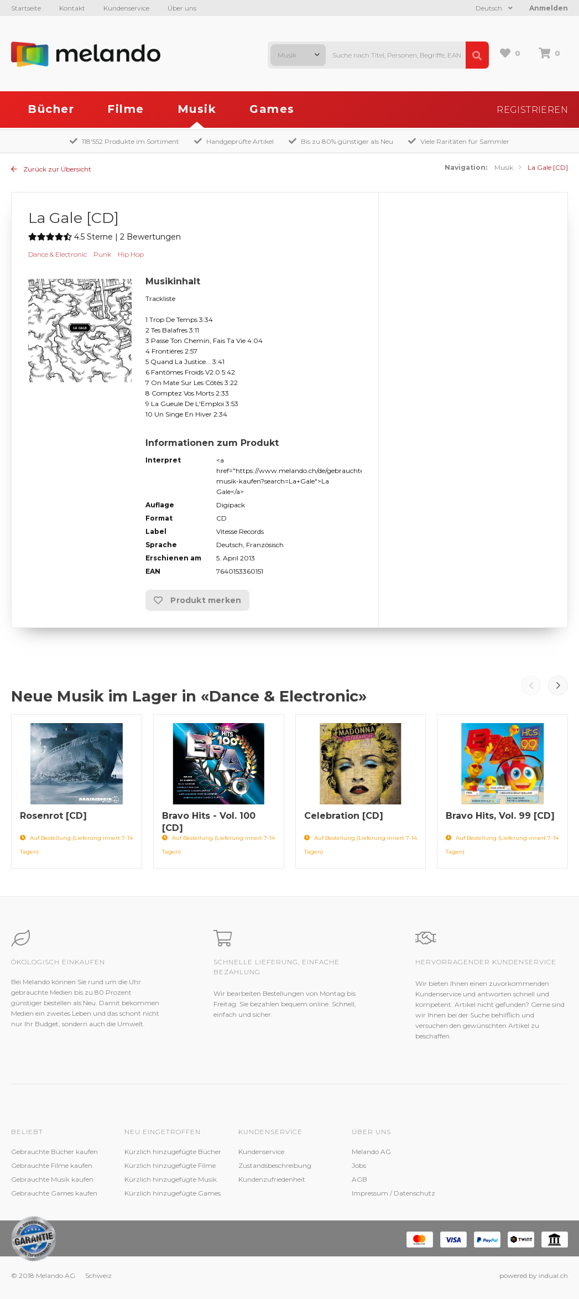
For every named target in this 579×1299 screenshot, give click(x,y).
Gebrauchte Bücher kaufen (54, 1151)
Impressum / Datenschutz (393, 1193)
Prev (531, 685)
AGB (359, 1179)
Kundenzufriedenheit (271, 1179)
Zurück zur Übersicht (51, 169)
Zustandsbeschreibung (274, 1165)
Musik (197, 109)
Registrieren (532, 110)
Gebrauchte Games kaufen (54, 1193)
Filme (125, 109)
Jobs (359, 1165)
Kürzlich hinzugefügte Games (172, 1193)
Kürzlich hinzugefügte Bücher (172, 1151)
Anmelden (548, 8)
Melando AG (371, 1151)
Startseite (26, 8)
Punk (102, 254)
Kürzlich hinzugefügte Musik (170, 1179)
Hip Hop (131, 254)
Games (272, 109)
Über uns (182, 8)
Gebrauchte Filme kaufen (51, 1165)
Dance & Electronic (57, 254)
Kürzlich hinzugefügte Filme (170, 1165)
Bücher (51, 109)
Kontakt (72, 8)
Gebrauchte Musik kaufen (52, 1179)
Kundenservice (126, 8)
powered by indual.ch (533, 1275)
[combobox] (298, 55)
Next (558, 685)
